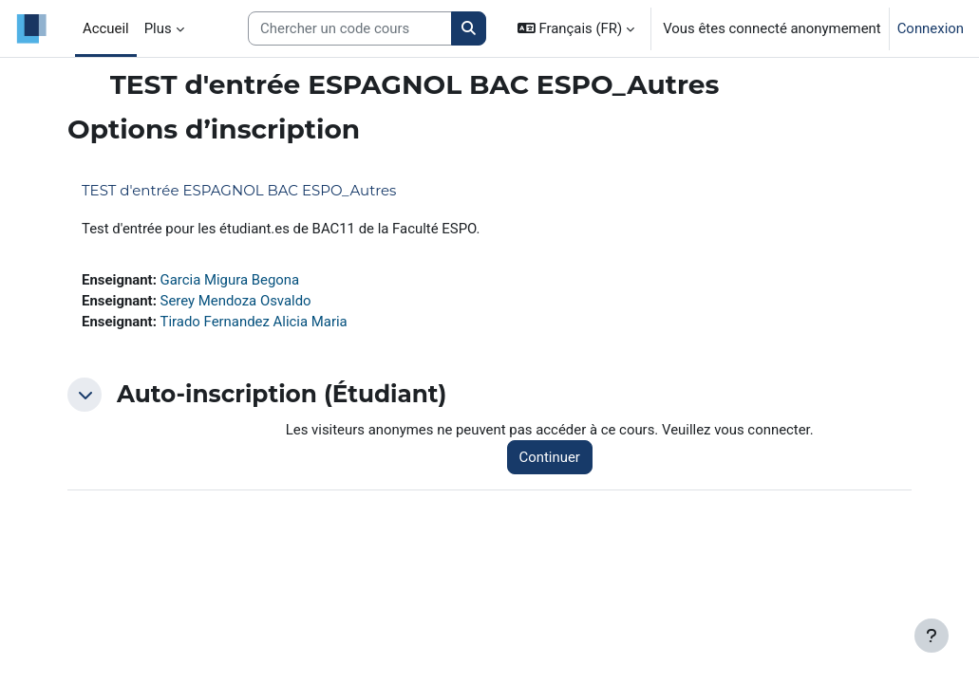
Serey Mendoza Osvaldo (235, 300)
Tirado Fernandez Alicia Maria (254, 321)
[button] (576, 28)
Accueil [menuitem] (106, 28)
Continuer (549, 457)
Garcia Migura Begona (230, 279)
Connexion (930, 28)
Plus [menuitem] (158, 28)
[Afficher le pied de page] (931, 635)
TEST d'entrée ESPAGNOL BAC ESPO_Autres (239, 190)
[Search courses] (350, 28)
